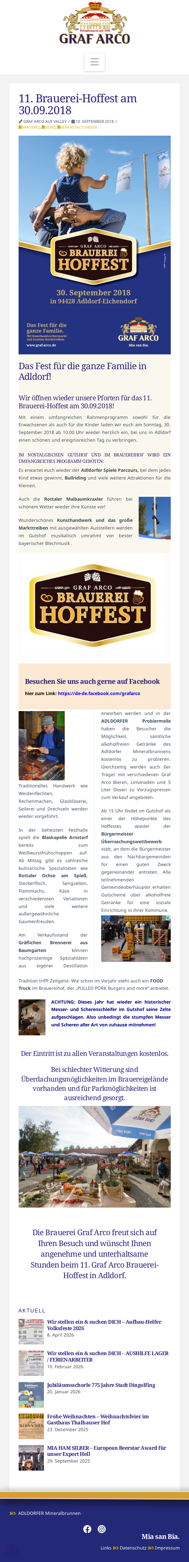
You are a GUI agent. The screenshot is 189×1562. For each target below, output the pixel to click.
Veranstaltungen (77, 127)
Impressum (167, 1548)
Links (106, 1548)
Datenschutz (133, 1548)
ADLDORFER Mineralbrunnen (49, 1513)
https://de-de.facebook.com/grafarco (99, 693)
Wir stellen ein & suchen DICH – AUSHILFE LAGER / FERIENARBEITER (107, 1356)
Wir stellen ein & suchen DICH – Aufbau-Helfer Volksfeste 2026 (104, 1325)
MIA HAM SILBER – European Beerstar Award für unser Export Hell (106, 1451)
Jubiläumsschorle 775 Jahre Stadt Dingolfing (101, 1384)
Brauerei (29, 127)
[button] (94, 62)
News (48, 127)
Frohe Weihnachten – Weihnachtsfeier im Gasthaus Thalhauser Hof (98, 1419)
